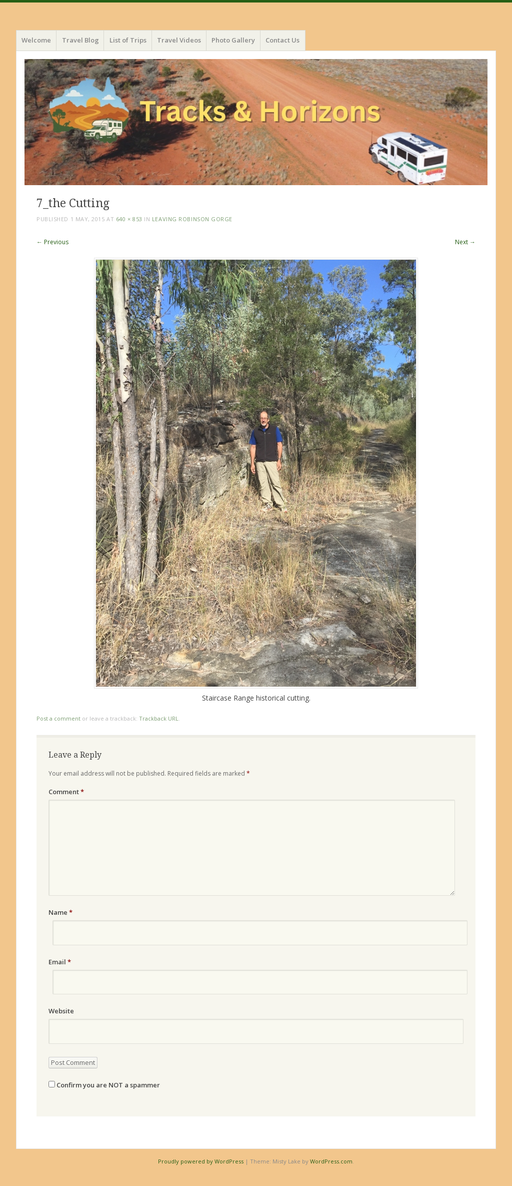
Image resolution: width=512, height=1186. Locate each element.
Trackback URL (158, 718)
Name (60, 912)
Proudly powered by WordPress (201, 1161)
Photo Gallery (233, 40)
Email (59, 961)
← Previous (52, 242)
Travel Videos (179, 40)
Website (61, 1010)
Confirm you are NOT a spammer (104, 1084)
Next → (465, 242)
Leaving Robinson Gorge (192, 219)
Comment (66, 791)
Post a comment (58, 718)
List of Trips (128, 40)
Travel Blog (80, 40)
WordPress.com (331, 1161)
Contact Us (283, 40)
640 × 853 (129, 219)
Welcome (36, 40)
